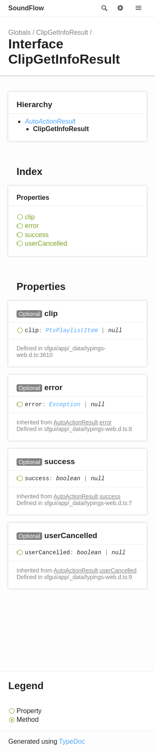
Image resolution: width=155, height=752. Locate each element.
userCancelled (46, 243)
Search (103, 8)
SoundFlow (26, 8)
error (32, 225)
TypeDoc (72, 741)
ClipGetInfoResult (62, 32)
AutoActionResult (50, 121)
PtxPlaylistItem (71, 330)
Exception (65, 404)
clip (30, 216)
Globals (19, 32)
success (37, 234)
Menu (138, 8)
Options (120, 8)
